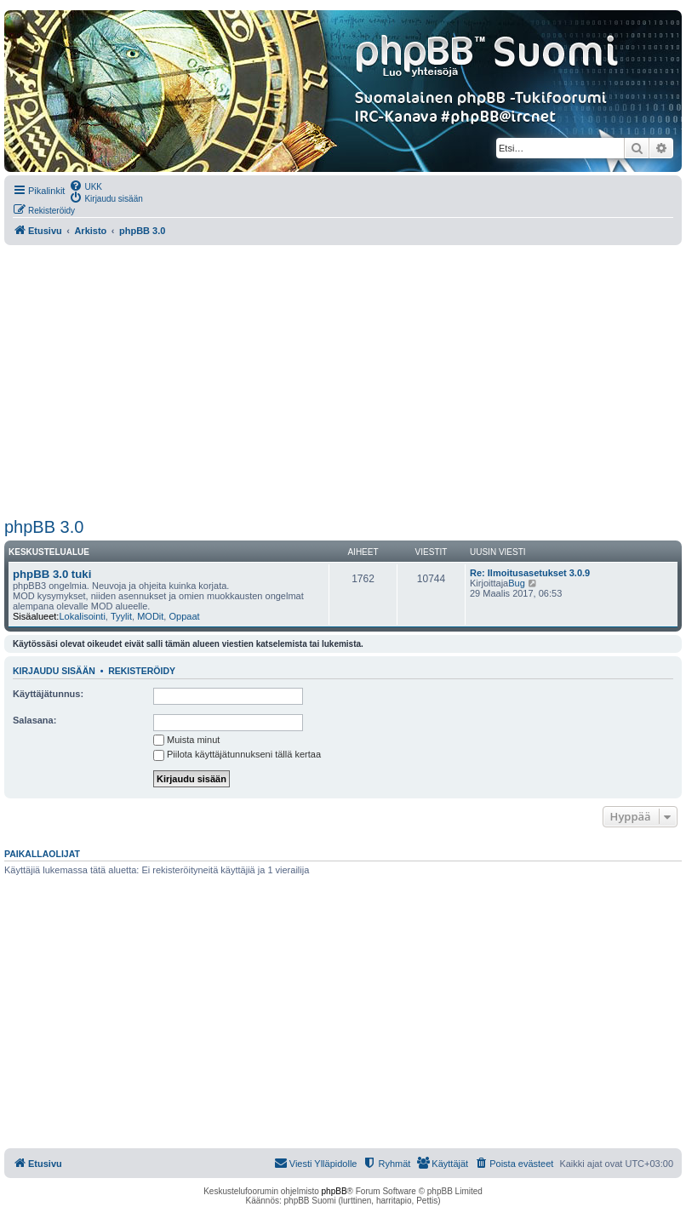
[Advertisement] (343, 381)
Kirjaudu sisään (54, 671)
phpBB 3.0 (43, 527)
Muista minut (186, 740)
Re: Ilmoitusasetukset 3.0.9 (530, 573)
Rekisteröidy (141, 671)
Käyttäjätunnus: (48, 694)
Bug (516, 583)
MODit (150, 616)
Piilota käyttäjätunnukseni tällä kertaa (237, 754)
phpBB (334, 1191)
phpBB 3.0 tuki (52, 574)
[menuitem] (85, 186)
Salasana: (34, 720)
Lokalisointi (82, 616)
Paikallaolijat (42, 854)
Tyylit (121, 616)
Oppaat (184, 616)
